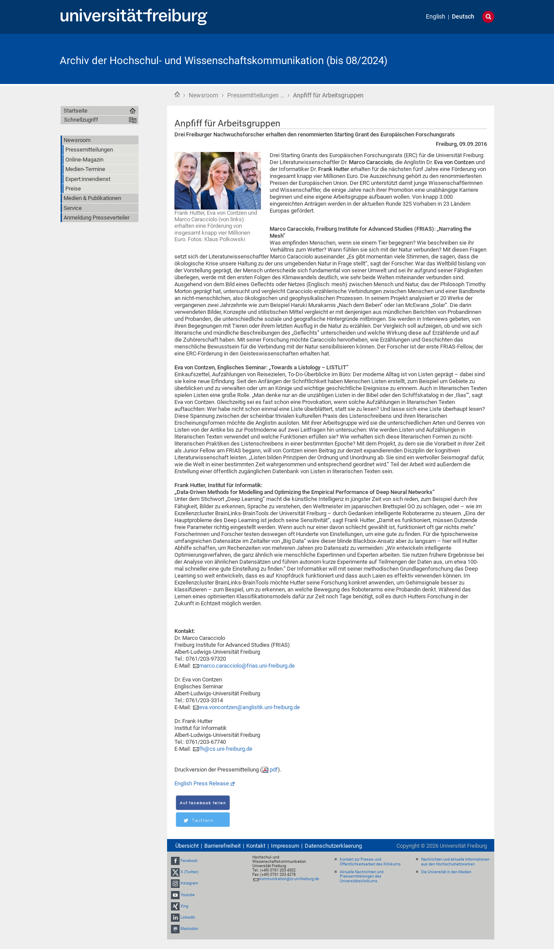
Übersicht (187, 845)
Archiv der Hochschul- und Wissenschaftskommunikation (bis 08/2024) (223, 61)
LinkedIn (187, 917)
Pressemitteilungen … (255, 95)
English (435, 16)
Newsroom (203, 95)
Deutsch (463, 16)
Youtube (187, 895)
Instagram (189, 883)
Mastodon (189, 928)
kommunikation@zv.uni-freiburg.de (289, 879)
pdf (274, 769)
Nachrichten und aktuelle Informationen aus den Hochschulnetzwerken (455, 861)
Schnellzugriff (81, 119)
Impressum (285, 845)
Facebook (189, 861)
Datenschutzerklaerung (333, 845)
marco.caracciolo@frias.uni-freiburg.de (247, 665)
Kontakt (255, 845)
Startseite (177, 94)
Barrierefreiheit (222, 845)
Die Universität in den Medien (446, 872)
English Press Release (201, 783)
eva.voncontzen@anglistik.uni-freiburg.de (249, 707)
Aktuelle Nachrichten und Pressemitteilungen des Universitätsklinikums (361, 877)
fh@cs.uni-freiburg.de (225, 749)
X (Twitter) (189, 872)
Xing (184, 906)
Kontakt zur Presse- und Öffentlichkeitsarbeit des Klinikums (370, 861)
